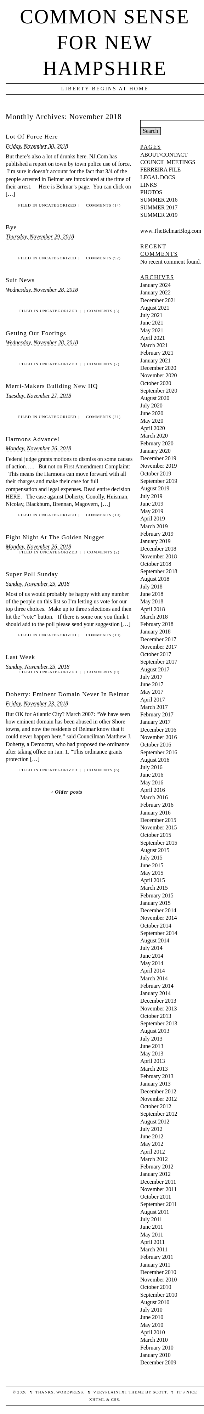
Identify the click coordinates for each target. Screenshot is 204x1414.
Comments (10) (103, 515)
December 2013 (158, 1001)
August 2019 (154, 488)
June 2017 (151, 684)
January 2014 (155, 993)
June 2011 (151, 1227)
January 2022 (155, 292)
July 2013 (151, 1039)
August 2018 (154, 579)
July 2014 (151, 948)
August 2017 (154, 669)
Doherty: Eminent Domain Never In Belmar (67, 694)
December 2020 (158, 368)
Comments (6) (103, 770)
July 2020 (151, 405)
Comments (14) (103, 205)
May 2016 (151, 782)
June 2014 (151, 956)
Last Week (20, 656)
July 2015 (151, 858)
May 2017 (151, 692)
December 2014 (158, 910)
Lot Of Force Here (32, 136)
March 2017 (154, 707)
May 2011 (151, 1235)
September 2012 (158, 1114)
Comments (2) (103, 364)
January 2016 (155, 813)
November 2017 (158, 647)
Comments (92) (103, 258)
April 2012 (152, 1152)
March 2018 (154, 617)
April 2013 (152, 1061)
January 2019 (155, 541)
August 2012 (154, 1122)
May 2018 (151, 601)
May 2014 (151, 963)
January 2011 (155, 1265)
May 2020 (151, 421)
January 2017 (155, 722)
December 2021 (158, 300)
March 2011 (154, 1249)
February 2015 (157, 895)
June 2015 (151, 865)
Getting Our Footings (36, 333)
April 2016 (152, 790)
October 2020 (155, 383)
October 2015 (155, 835)
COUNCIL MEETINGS (167, 162)
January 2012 (155, 1174)
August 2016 (154, 760)
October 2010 (155, 1287)
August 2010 (154, 1302)
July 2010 (151, 1310)
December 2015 (158, 820)
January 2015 (155, 903)
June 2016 (151, 775)
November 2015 (158, 827)
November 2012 (158, 1099)
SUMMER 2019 (158, 215)
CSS (115, 1399)
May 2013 (151, 1053)
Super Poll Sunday (32, 574)
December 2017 (158, 639)
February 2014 (157, 986)
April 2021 (152, 338)
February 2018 (157, 624)
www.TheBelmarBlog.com (170, 231)
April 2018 (152, 609)
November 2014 (158, 918)
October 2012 (155, 1106)
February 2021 (157, 353)
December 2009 (158, 1362)
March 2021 (154, 345)
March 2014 (154, 978)
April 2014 (152, 971)
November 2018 (158, 556)
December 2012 (158, 1091)
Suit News (20, 279)
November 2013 (158, 1008)
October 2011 (155, 1197)
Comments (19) (103, 635)
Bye (11, 227)
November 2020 (158, 375)
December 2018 (158, 549)
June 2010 (151, 1317)
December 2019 (158, 458)
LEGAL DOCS (157, 177)
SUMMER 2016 (158, 200)
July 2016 (151, 767)
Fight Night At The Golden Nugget (55, 537)
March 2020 (154, 436)
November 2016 (158, 737)
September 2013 (158, 1023)
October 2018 (155, 564)
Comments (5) (103, 311)
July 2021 (151, 315)
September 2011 (158, 1204)
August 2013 (154, 1031)
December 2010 (158, 1272)
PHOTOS (151, 192)
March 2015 (154, 888)
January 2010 (155, 1355)
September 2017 (158, 662)
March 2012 (154, 1159)
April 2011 (152, 1242)
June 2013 (151, 1046)
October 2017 (155, 654)
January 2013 (155, 1084)
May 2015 (151, 873)
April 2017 (152, 700)
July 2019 (151, 496)
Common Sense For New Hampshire (104, 42)
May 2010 (151, 1325)
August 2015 (154, 850)
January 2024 (155, 285)
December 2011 (158, 1182)
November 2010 (158, 1280)
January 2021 (155, 360)
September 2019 (158, 481)
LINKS (148, 185)
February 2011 (156, 1257)
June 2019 (151, 504)
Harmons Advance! (33, 439)
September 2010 (158, 1295)
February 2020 (157, 443)
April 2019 (152, 519)
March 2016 (154, 797)
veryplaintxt (110, 1392)
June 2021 (151, 323)
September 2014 (158, 933)
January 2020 (155, 451)
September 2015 (158, 843)
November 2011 (158, 1189)
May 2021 (151, 330)
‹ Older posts (67, 792)
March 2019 (154, 526)
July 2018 (151, 587)
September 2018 (158, 571)
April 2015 (152, 880)
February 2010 (157, 1348)
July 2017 (151, 677)
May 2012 (151, 1144)
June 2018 (151, 594)
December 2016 (158, 730)
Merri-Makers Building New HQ (52, 385)
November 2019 (158, 466)
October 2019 (155, 474)
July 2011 (151, 1219)
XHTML (97, 1399)
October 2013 (155, 1016)
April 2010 (152, 1332)
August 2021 (154, 308)
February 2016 (157, 805)
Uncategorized (57, 205)
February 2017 (157, 714)
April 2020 (152, 428)
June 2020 (151, 413)
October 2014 (155, 926)
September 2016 (158, 752)
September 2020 (158, 391)
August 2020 (154, 398)
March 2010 (154, 1340)
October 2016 (155, 745)
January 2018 (155, 632)
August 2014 (154, 940)
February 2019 (157, 534)
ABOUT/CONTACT (164, 155)
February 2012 (157, 1167)
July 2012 (151, 1129)
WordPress (69, 1392)
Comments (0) (103, 672)
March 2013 (154, 1069)
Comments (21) (103, 417)
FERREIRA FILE (160, 170)
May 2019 (151, 511)
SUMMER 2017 (158, 207)
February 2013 (157, 1076)
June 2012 (151, 1136)
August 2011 (154, 1212)
